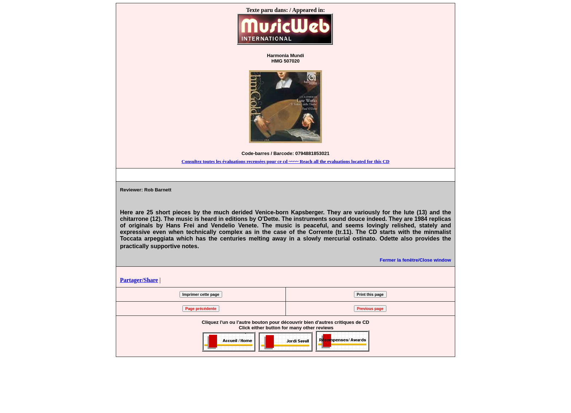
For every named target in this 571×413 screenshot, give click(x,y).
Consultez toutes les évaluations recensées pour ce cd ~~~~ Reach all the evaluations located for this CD (286, 161)
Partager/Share (139, 280)
